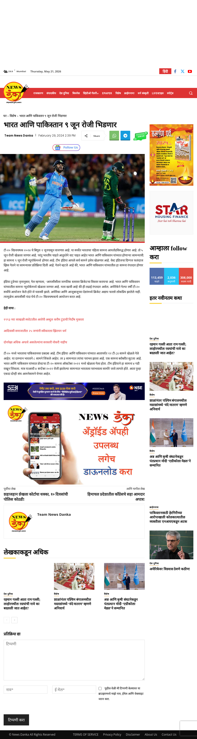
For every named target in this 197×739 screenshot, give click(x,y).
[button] (191, 93)
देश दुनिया (8, 594)
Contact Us (169, 734)
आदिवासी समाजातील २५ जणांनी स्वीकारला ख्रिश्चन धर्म (35, 331)
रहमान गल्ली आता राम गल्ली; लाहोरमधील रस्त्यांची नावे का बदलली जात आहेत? (22, 604)
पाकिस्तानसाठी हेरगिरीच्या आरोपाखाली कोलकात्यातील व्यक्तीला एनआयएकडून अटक (168, 517)
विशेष (13, 116)
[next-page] (14, 620)
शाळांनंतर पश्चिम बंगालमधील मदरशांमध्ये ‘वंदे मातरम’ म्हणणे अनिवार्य (72, 604)
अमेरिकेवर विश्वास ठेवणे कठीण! (170, 569)
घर (5, 116)
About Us (151, 734)
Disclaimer (133, 734)
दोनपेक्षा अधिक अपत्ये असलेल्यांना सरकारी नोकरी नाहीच (35, 342)
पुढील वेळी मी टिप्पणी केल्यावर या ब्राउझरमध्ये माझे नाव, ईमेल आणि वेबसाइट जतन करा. (121, 694)
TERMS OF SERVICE (85, 734)
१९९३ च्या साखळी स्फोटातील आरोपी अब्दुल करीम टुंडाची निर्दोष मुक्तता (44, 319)
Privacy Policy (112, 734)
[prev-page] (7, 620)
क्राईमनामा (154, 507)
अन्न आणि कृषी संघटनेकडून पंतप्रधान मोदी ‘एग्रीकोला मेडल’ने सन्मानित (121, 604)
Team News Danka (18, 135)
